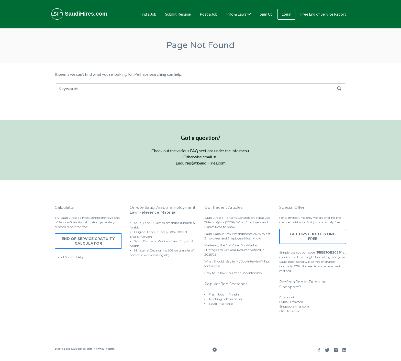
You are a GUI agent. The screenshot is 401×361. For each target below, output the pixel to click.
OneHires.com (289, 311)
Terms (110, 349)
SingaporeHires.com (294, 306)
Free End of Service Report (323, 14)
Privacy (99, 349)
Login (286, 14)
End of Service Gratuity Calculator (88, 241)
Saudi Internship (221, 303)
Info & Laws (236, 14)
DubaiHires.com (291, 302)
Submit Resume (178, 14)
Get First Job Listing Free (313, 236)
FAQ (79, 257)
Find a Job (147, 14)
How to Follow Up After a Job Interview (233, 273)
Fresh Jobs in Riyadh (224, 294)
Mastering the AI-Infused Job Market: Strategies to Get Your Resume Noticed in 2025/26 (234, 249)
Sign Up (266, 14)
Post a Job (208, 14)
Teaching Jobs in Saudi (225, 299)
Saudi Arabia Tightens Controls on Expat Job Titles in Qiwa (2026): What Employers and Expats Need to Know (237, 222)
